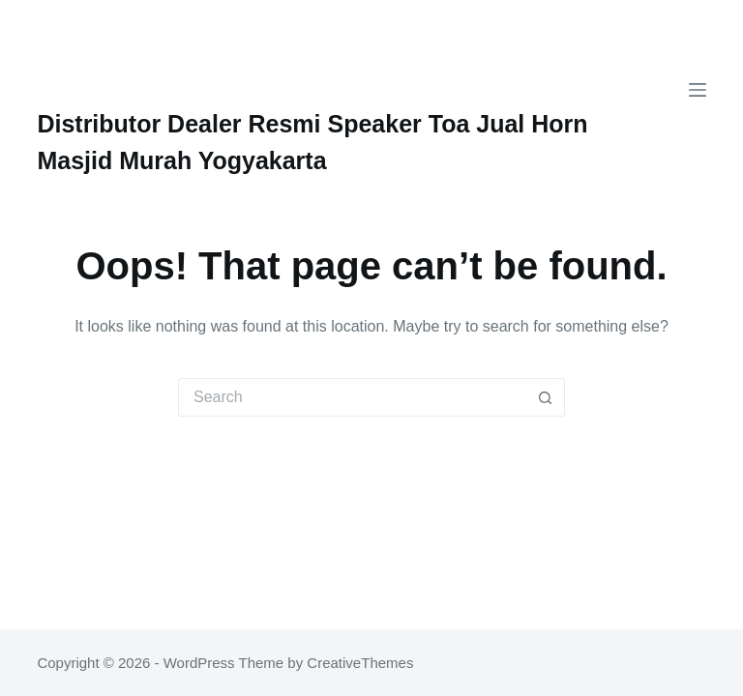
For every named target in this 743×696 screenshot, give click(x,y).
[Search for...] (352, 397)
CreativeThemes (360, 662)
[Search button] (545, 397)
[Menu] (697, 90)
